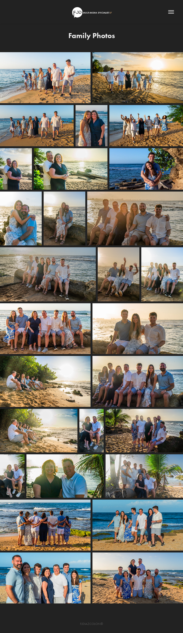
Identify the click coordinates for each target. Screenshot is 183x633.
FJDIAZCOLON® (91, 624)
